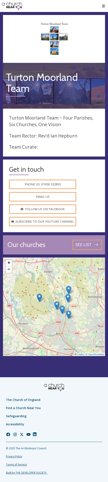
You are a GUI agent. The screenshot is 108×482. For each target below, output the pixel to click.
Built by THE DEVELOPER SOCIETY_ (27, 473)
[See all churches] (87, 245)
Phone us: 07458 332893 (43, 184)
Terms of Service (16, 464)
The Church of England (23, 400)
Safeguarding (16, 416)
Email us (43, 197)
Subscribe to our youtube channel (42, 221)
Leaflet (79, 354)
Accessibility (15, 424)
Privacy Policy (14, 456)
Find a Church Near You (23, 408)
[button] (39, 297)
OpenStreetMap (96, 354)
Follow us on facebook (42, 209)
